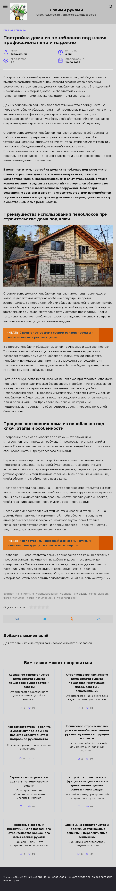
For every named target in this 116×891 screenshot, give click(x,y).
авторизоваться (80, 643)
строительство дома (41, 597)
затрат (9, 593)
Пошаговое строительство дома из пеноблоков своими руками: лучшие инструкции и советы (87, 732)
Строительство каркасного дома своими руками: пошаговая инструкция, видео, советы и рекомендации (87, 682)
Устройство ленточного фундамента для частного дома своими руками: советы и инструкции (87, 783)
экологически (68, 597)
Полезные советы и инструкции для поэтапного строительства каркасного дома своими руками (29, 831)
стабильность (100, 593)
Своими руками (66, 9)
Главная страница (14, 30)
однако (66, 593)
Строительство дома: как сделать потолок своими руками (29, 781)
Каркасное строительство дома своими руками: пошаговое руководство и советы (29, 681)
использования (48, 593)
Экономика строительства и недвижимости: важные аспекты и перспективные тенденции (87, 831)
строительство (14, 597)
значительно (26, 593)
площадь (81, 593)
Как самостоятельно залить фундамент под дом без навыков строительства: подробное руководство (29, 733)
